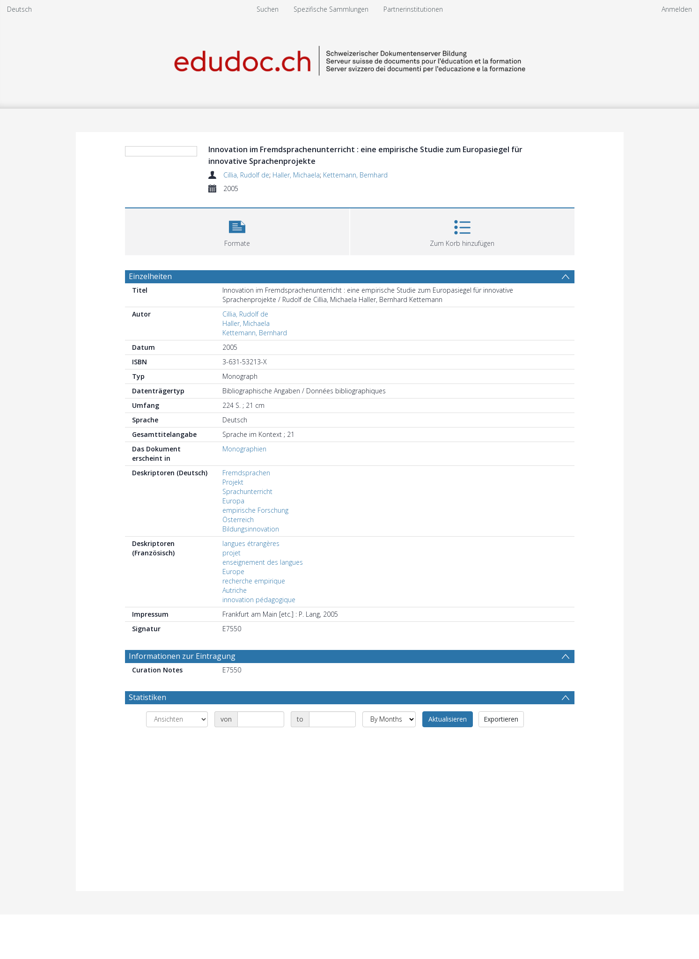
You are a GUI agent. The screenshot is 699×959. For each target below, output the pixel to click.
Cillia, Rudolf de (246, 174)
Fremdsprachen (246, 472)
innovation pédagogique (258, 599)
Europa (233, 500)
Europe (233, 571)
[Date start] (260, 719)
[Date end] (332, 719)
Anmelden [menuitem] (677, 9)
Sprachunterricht (247, 491)
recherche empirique (253, 580)
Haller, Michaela (296, 174)
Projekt (232, 482)
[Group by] (177, 719)
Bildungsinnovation (250, 528)
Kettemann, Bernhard (355, 174)
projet (231, 552)
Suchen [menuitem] (268, 9)
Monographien (244, 448)
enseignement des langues (262, 562)
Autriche (234, 590)
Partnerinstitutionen (413, 9)
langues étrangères (251, 543)
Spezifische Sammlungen (331, 9)
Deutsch (19, 9)
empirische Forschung (255, 510)
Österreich (238, 519)
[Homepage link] (350, 59)
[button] (237, 230)
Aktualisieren (447, 719)
